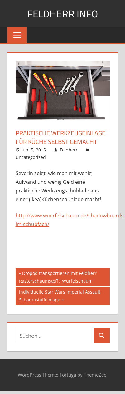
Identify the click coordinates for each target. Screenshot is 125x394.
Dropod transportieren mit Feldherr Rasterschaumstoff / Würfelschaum (58, 276)
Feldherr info (62, 13)
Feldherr (69, 150)
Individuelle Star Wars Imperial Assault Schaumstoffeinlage (59, 295)
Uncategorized (31, 157)
